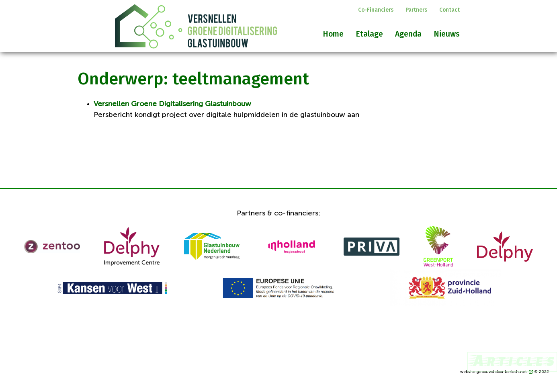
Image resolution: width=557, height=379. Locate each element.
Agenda (408, 34)
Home (333, 34)
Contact (449, 9)
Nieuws (447, 34)
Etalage (369, 34)
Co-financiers (375, 9)
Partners (416, 9)
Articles (512, 360)
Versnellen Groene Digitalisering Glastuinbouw (172, 104)
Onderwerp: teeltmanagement (193, 79)
